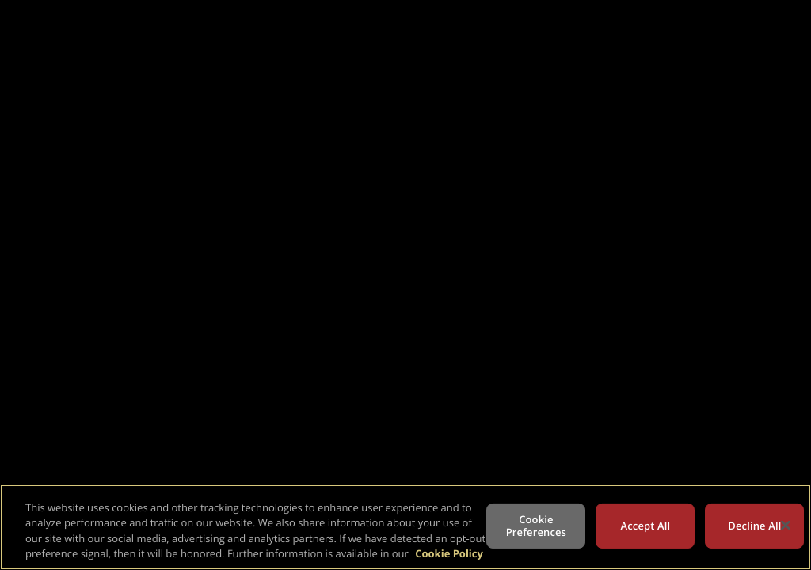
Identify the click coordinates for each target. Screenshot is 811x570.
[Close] (785, 524)
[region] (405, 527)
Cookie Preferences (536, 525)
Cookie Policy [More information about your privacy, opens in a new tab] (449, 553)
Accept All (646, 526)
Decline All (754, 526)
